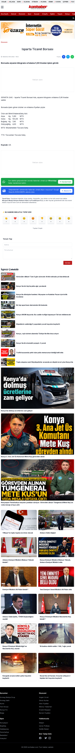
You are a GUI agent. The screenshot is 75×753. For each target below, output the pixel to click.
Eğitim (52, 14)
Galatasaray (4, 729)
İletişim (41, 723)
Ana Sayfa (4, 14)
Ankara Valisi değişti (10, 18)
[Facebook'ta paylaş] (63, 57)
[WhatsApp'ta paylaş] (72, 57)
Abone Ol (66, 191)
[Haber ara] (73, 18)
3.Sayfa (45, 14)
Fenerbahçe (4, 732)
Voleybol (3, 738)
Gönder (68, 263)
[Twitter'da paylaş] (68, 57)
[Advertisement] (37, 80)
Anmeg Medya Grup (7, 697)
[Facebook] (40, 738)
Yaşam (59, 14)
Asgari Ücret (43, 697)
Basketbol (3, 735)
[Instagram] (49, 738)
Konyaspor (4, 723)
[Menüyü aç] (2, 7)
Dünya (67, 14)
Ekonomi (22, 14)
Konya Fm (4, 710)
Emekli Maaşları (45, 710)
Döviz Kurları (44, 700)
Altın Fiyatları (44, 704)
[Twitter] (46, 738)
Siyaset (36, 14)
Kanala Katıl (65, 182)
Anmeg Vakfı (4, 700)
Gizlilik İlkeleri (44, 729)
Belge (2, 713)
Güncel (13, 14)
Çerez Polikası (44, 726)
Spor (29, 14)
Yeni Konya (4, 707)
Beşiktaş (3, 726)
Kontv (2, 704)
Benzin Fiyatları (44, 713)
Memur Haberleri (45, 707)
